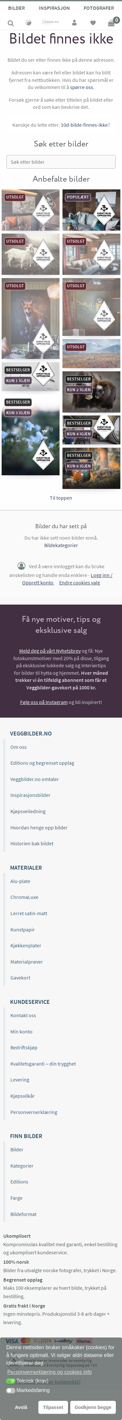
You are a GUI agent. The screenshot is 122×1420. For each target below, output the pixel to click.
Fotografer (99, 8)
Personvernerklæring (33, 1112)
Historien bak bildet (31, 843)
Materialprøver (26, 961)
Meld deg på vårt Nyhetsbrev (50, 650)
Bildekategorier (61, 545)
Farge (16, 1198)
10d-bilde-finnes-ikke (84, 125)
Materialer (26, 867)
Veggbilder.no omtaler (34, 779)
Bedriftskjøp (23, 1047)
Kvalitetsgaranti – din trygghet (43, 1063)
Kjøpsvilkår (22, 1096)
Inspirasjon (54, 8)
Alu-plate (20, 881)
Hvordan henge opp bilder (39, 827)
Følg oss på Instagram (44, 702)
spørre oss (81, 87)
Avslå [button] (21, 1407)
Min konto (21, 1031)
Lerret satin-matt (28, 913)
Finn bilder (26, 1136)
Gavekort (20, 977)
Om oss (18, 747)
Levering (19, 1079)
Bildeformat (23, 1214)
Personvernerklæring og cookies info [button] (49, 1372)
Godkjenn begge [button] (93, 1407)
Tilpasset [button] (53, 1407)
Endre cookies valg (79, 582)
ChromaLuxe (24, 897)
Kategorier (22, 1165)
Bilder (16, 8)
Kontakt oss (23, 1015)
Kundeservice (30, 1001)
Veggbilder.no (31, 733)
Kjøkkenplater (25, 945)
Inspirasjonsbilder (30, 795)
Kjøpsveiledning (28, 811)
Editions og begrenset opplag (42, 763)
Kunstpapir (22, 929)
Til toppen (61, 497)
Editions (19, 1181)
